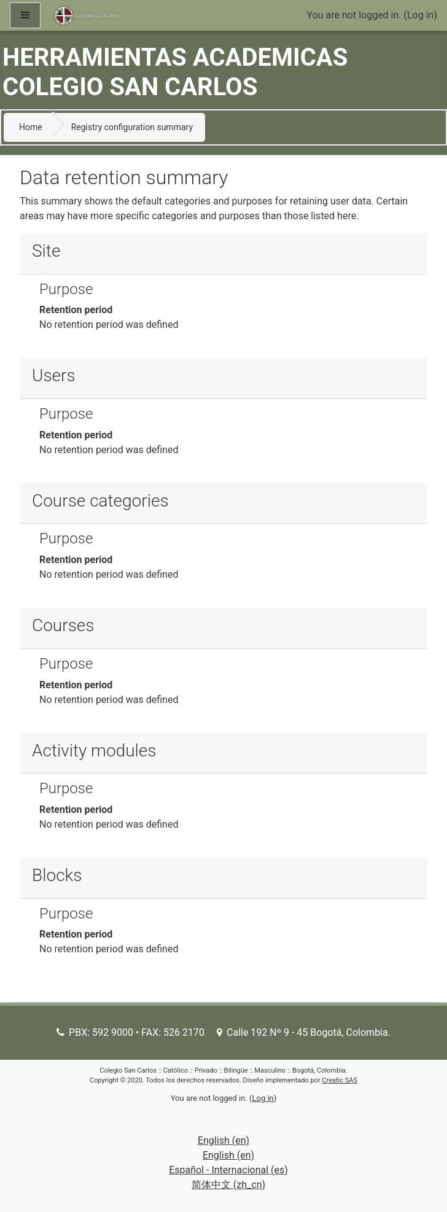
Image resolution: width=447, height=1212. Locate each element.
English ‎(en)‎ (223, 1140)
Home (30, 127)
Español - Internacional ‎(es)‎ (228, 1170)
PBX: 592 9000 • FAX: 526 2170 (130, 1032)
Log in (420, 15)
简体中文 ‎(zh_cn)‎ (228, 1185)
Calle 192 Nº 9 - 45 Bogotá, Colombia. (304, 1032)
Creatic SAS (339, 1080)
